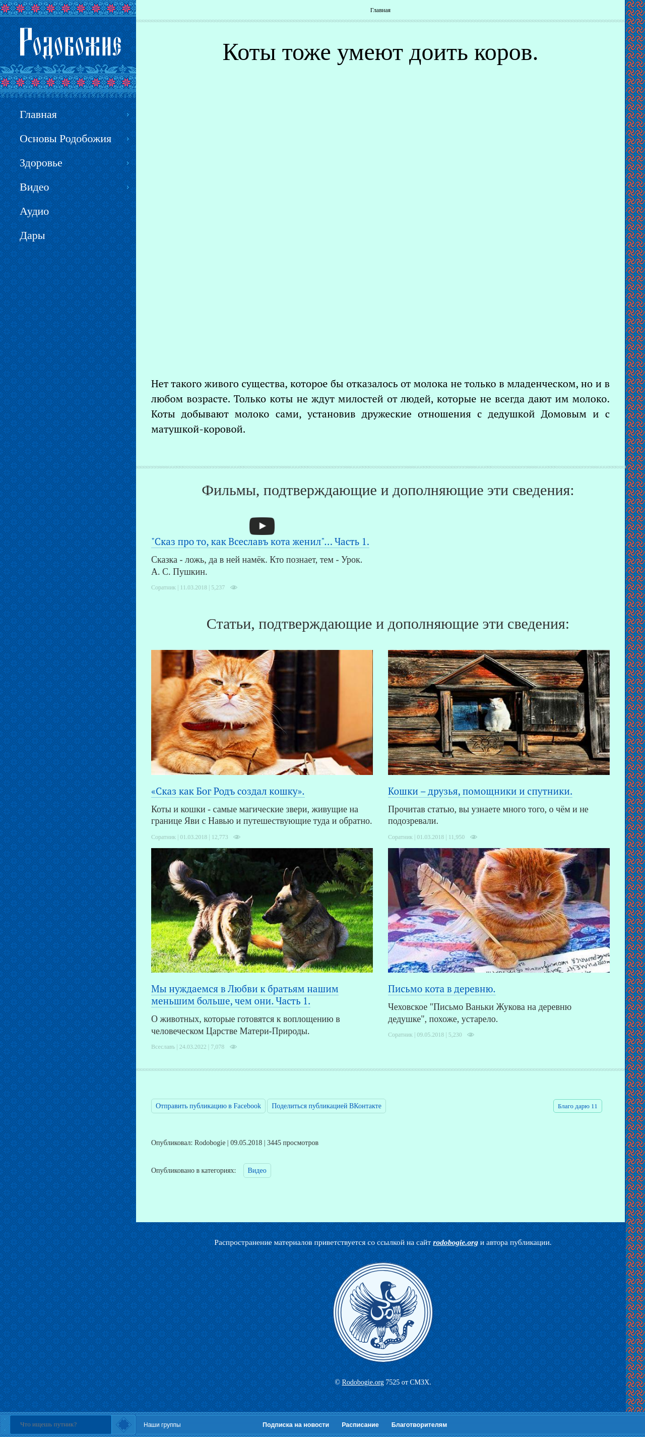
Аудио (34, 211)
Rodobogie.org (362, 1382)
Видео (257, 1170)
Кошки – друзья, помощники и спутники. (480, 791)
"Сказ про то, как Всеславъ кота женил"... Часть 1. (260, 541)
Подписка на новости (296, 1424)
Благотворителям (419, 1424)
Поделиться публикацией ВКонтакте (326, 1106)
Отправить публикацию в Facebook (208, 1106)
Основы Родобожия (65, 138)
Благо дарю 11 (578, 1106)
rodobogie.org (455, 1242)
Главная (380, 10)
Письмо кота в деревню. (442, 988)
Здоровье (41, 162)
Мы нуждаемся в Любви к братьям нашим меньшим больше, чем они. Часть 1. (245, 994)
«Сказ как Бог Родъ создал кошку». (228, 791)
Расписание (360, 1424)
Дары (32, 235)
